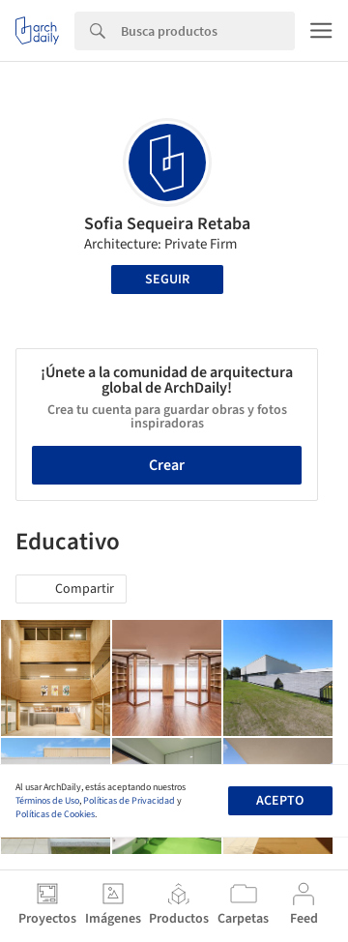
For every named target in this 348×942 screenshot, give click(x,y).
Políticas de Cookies (55, 814)
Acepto (280, 800)
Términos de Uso (47, 801)
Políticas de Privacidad (129, 801)
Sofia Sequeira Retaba (167, 224)
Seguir (167, 279)
